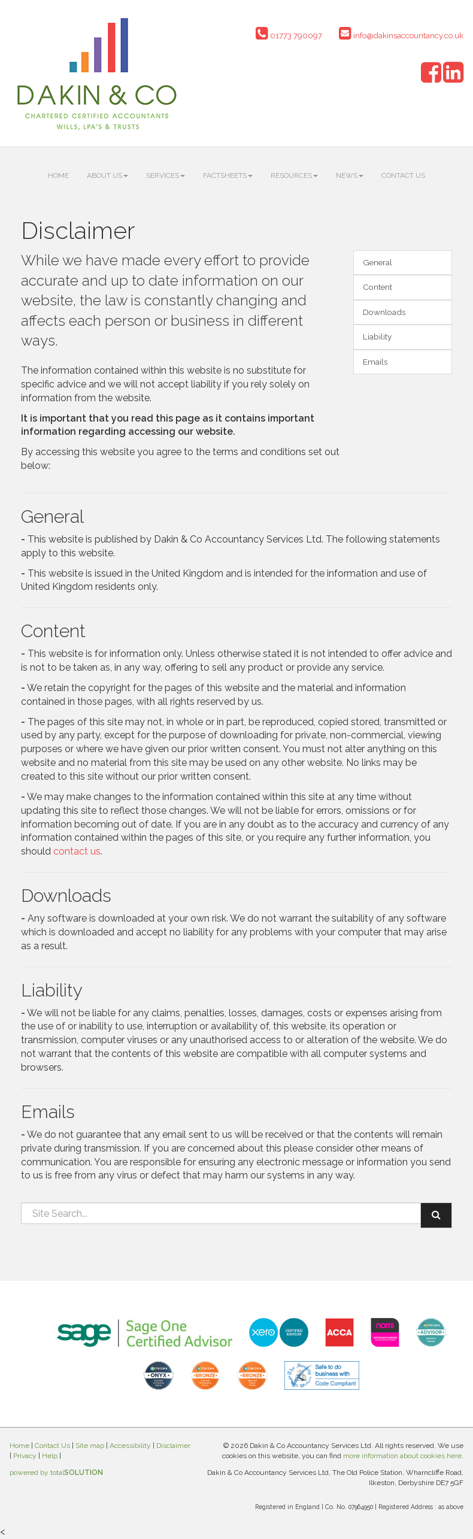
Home (58, 175)
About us (107, 175)
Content (377, 287)
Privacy (25, 1456)
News (349, 175)
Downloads (384, 312)
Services (165, 175)
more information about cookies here (402, 1456)
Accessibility (130, 1445)
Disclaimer (173, 1445)
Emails (375, 361)
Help (49, 1456)
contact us (77, 851)
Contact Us (403, 175)
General (377, 262)
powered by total (56, 1472)
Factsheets (228, 175)
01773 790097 (289, 35)
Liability (377, 336)
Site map (89, 1445)
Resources (294, 175)
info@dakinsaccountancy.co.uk (401, 35)
